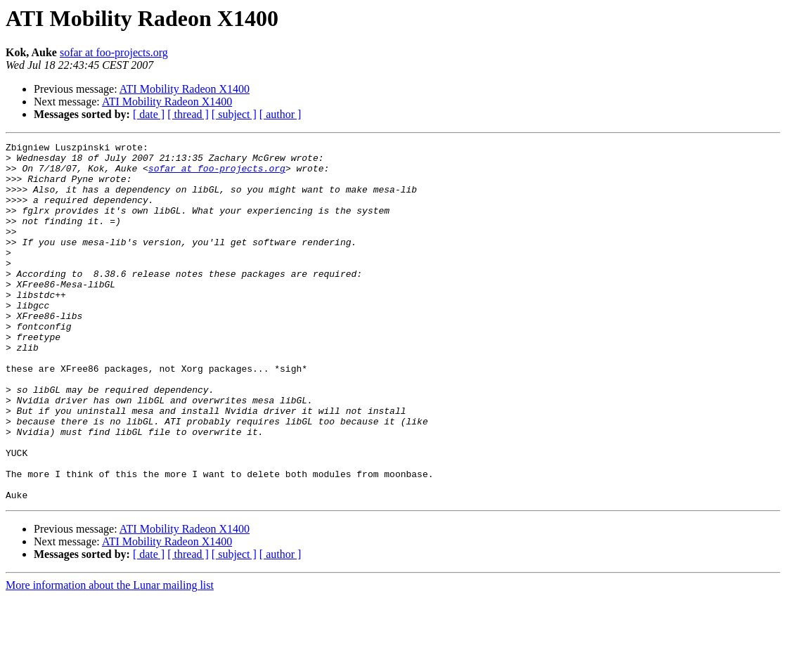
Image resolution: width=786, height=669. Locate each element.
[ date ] (149, 114)
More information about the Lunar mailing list (110, 657)
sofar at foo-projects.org (114, 52)
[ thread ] (188, 114)
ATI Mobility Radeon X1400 (185, 89)
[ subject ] (234, 114)
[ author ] (280, 114)
